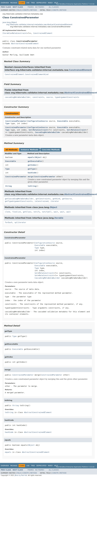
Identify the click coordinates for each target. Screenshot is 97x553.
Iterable (7, 33)
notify (37, 212)
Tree (33, 3)
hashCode (32, 173)
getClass (27, 212)
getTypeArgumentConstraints (18, 201)
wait (56, 212)
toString (32, 186)
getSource (67, 199)
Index (50, 3)
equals (31, 157)
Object (38, 157)
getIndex (32, 165)
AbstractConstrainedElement (24, 44)
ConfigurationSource (38, 121)
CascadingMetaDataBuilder (47, 132)
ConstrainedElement (42, 33)
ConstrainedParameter (16, 121)
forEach (8, 222)
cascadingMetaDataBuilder (17, 97)
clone (7, 212)
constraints (38, 97)
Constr (25, 10)
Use (27, 3)
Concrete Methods (51, 150)
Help (56, 3)
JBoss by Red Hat (21, 475)
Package (13, 3)
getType (31, 169)
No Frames (39, 7)
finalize (16, 212)
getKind (56, 199)
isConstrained (41, 201)
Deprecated (41, 3)
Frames (31, 7)
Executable (62, 121)
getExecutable (35, 161)
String (8, 186)
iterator (54, 201)
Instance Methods (29, 150)
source (49, 97)
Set (30, 130)
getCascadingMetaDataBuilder (19, 199)
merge (30, 177)
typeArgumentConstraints (67, 97)
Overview (5, 3)
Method (33, 10)
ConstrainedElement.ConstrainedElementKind (26, 74)
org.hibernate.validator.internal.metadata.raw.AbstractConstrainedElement (39, 24)
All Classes (54, 7)
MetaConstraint (19, 33)
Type (7, 123)
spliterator (20, 222)
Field (19, 10)
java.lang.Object (10, 22)
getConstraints (43, 199)
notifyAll (47, 212)
